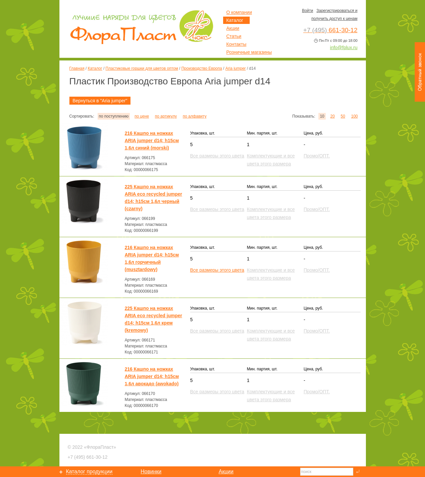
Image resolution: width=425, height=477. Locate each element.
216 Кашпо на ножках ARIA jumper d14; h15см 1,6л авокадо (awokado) (152, 376)
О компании (239, 12)
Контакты (236, 44)
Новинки (151, 471)
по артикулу (166, 116)
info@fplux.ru (344, 47)
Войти (307, 10)
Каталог (95, 68)
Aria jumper (235, 68)
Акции (232, 28)
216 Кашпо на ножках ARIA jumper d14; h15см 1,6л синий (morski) (152, 140)
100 (354, 116)
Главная (77, 68)
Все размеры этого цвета (217, 270)
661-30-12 (88, 457)
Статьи (233, 36)
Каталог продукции (89, 471)
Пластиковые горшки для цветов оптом (142, 68)
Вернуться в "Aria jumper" (100, 100)
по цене (141, 116)
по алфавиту (194, 116)
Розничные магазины (249, 52)
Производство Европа (201, 68)
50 (343, 116)
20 (332, 116)
